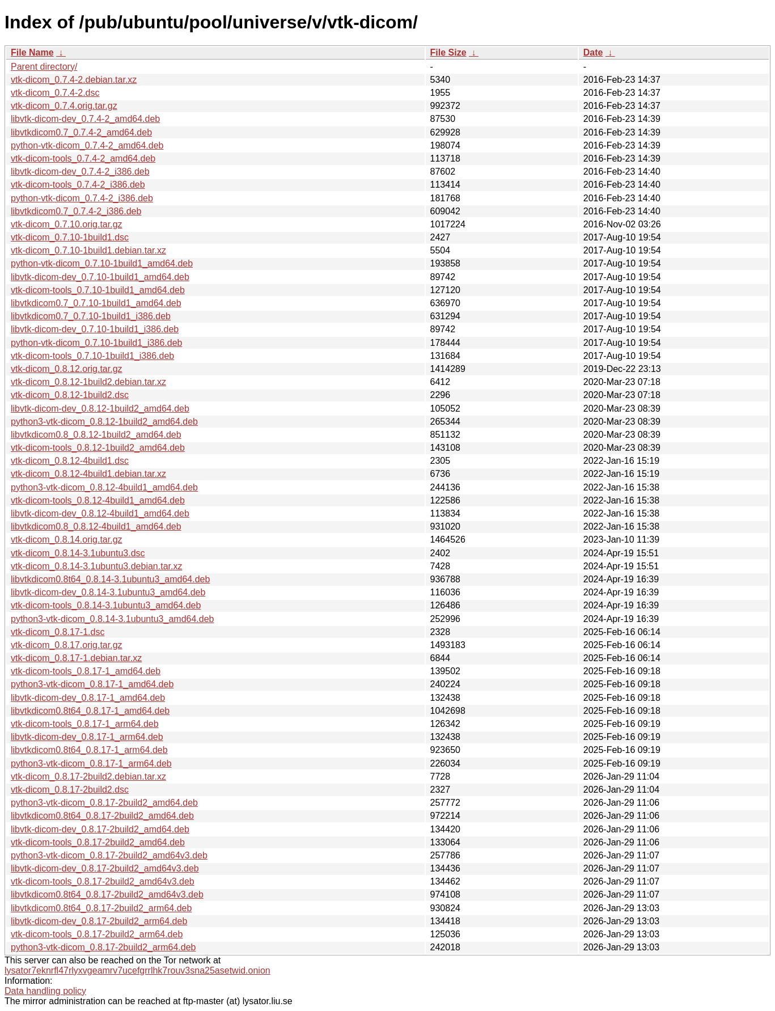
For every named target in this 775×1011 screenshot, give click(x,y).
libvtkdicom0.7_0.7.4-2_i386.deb (76, 211)
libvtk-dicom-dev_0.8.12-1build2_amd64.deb (100, 408)
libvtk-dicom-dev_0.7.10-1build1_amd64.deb (100, 277)
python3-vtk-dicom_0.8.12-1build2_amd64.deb (104, 421)
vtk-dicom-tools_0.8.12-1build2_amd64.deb (98, 447)
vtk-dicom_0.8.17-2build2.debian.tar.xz (88, 776)
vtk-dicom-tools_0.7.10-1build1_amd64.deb (98, 290)
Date (593, 52)
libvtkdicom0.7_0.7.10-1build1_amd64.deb (96, 303)
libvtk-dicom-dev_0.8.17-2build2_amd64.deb (100, 829)
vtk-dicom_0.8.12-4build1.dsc (70, 461)
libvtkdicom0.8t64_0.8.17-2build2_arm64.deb (101, 908)
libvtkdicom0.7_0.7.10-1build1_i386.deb (91, 316)
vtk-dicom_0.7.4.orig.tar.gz (64, 106)
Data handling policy (45, 991)
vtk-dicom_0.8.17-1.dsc (57, 632)
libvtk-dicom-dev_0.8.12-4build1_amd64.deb (100, 513)
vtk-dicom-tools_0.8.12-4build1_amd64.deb (98, 500)
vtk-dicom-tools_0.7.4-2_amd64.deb (83, 158)
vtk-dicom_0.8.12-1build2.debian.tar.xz (88, 382)
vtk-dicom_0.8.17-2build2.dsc (70, 789)
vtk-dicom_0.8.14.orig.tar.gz (66, 539)
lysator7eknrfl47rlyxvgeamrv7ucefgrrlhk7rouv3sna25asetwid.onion (137, 970)
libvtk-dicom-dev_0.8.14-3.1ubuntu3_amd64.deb (108, 592)
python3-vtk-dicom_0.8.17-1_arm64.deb (91, 763)
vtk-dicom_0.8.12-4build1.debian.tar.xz (88, 474)
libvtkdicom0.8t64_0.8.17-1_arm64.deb (89, 750)
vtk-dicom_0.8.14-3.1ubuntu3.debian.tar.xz (96, 566)
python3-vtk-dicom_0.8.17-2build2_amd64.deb (104, 802)
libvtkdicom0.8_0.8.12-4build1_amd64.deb (96, 526)
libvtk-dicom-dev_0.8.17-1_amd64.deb (88, 698)
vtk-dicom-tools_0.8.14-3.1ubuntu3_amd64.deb (106, 605)
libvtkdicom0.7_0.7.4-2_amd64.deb (81, 132)
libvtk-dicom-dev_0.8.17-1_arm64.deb (87, 737)
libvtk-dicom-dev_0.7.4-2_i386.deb (80, 171)
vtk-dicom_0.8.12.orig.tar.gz (66, 369)
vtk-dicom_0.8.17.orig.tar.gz (66, 645)
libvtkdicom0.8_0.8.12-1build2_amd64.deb (96, 434)
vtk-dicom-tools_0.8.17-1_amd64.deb (85, 671)
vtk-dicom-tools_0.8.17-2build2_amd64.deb (98, 842)
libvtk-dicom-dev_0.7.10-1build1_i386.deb (95, 329)
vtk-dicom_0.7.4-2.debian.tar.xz (74, 79)
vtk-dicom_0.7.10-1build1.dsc (70, 237)
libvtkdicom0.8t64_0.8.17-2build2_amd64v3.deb (107, 894)
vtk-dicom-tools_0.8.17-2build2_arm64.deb (97, 934)
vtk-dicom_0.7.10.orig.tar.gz (66, 224)
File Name (32, 52)
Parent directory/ (44, 66)
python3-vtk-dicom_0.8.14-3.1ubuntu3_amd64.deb (112, 619)
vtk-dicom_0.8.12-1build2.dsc (70, 395)
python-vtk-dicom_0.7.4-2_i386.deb (82, 198)
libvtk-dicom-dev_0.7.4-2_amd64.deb (85, 119)
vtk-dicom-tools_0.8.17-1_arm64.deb (85, 724)
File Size (448, 52)
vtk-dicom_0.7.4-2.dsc (55, 93)
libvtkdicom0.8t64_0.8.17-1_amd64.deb (90, 711)
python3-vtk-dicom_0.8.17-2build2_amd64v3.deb (109, 855)
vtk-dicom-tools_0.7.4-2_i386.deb (78, 184)
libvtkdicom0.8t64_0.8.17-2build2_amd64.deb (102, 815)
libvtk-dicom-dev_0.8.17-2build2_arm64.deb (99, 921)
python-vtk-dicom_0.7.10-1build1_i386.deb (96, 343)
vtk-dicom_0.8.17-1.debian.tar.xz (76, 658)
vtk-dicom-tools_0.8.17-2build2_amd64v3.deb (102, 881)
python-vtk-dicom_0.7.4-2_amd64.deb (87, 145)
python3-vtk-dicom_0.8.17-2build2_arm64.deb (103, 947)
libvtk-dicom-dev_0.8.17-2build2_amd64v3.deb (105, 868)
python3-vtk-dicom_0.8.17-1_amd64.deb (92, 684)
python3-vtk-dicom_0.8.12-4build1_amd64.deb (104, 487)
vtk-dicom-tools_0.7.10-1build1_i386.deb (92, 356)
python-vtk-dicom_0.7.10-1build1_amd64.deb (102, 263)
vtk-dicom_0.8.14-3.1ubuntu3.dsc (78, 553)
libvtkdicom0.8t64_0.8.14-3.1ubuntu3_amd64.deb (110, 579)
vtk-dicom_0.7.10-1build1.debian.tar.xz (88, 250)
